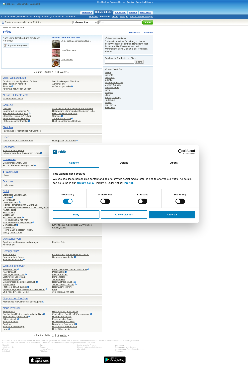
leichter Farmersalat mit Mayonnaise (21, 205)
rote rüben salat (68, 50)
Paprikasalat (67, 59)
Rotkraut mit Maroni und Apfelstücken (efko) (73, 111)
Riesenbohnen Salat (13, 98)
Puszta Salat (9, 212)
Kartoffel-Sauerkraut (13, 259)
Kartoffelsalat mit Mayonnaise (17, 222)
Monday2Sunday (113, 85)
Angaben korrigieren (17, 45)
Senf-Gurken (58, 279)
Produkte (93, 16)
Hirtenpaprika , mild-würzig (65, 311)
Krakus (108, 102)
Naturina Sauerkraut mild (64, 326)
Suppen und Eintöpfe (15, 298)
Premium (130, 2)
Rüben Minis (9, 284)
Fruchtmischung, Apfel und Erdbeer (20, 81)
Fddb (5, 27)
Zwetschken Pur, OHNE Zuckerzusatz (71, 314)
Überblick (5, 345)
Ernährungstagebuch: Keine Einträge (23, 22)
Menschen (120, 12)
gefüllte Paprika (60, 274)
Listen (115, 16)
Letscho (7, 108)
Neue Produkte (12, 308)
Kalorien (43, 345)
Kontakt (122, 2)
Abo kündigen (82, 349)
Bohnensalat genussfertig (15, 316)
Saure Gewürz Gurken (63, 284)
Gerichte (8, 127)
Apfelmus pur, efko (61, 86)
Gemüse (8, 105)
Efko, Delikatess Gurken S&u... (76, 41)
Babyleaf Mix (9, 227)
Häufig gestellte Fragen (86, 345)
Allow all (172, 214)
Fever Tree (110, 107)
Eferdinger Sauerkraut (13, 274)
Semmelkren (9, 311)
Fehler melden (120, 351)
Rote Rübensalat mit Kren (15, 220)
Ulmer (108, 95)
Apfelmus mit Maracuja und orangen (20, 242)
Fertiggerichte (11, 251)
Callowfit (109, 75)
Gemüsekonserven (14, 265)
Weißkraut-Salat (11, 279)
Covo (107, 90)
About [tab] (174, 162)
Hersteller (105, 16)
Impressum (119, 345)
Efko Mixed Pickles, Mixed (16, 292)
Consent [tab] (74, 162)
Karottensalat (9, 272)
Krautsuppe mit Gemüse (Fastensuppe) (22, 301)
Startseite (87, 12)
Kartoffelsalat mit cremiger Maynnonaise (72, 225)
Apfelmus (7, 324)
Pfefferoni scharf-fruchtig (15, 287)
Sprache (149, 2)
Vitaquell (109, 92)
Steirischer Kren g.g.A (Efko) (17, 116)
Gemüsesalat (9, 225)
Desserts (8, 181)
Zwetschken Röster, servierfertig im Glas (23, 314)
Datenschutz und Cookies (125, 347)
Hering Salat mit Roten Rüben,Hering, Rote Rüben (18, 231)
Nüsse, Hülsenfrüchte (15, 95)
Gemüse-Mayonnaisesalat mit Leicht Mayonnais (26, 207)
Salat (6, 191)
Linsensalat (8, 215)
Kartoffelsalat (9, 210)
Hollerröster (8, 185)
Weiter (63, 72)
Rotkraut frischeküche (63, 282)
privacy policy (85, 182)
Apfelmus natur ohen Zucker (17, 89)
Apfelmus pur (58, 84)
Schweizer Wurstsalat (63, 257)
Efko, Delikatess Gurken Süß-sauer (69, 269)
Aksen (108, 72)
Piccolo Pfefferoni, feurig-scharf (18, 165)
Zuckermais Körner (61, 118)
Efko (23, 27)
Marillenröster (59, 242)
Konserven (9, 159)
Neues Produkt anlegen (141, 16)
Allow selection (124, 214)
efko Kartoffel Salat (12, 217)
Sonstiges (8, 147)
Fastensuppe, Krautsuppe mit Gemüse (22, 131)
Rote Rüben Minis (61, 329)
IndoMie (108, 80)
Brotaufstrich (10, 171)
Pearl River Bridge (114, 82)
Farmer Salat (9, 254)
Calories (43, 347)
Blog (98, 2)
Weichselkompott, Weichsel (65, 81)
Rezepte (124, 16)
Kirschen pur (9, 244)
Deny (76, 214)
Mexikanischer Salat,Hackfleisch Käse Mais (63, 320)
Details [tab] (124, 162)
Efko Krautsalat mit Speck (15, 113)
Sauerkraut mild (10, 321)
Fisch (6, 137)
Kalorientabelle (103, 12)
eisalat (6, 175)
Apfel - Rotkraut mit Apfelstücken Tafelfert (72, 108)
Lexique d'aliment (46, 349)
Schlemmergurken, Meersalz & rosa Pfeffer (24, 289)
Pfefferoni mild (10, 269)
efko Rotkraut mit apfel (63, 292)
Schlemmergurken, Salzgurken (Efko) (21, 153)
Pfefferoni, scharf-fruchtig (15, 121)
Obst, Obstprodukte (14, 77)
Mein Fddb (145, 12)
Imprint (128, 182)
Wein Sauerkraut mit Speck (16, 118)
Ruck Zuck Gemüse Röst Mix (66, 121)
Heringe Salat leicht (62, 316)
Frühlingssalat (59, 227)
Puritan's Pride (112, 87)
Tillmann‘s (110, 77)
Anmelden (140, 2)
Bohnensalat (58, 277)
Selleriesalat (9, 200)
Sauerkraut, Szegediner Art (16, 111)
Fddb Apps (44, 351)
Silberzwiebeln (10, 319)
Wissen (133, 12)
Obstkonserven (12, 238)
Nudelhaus (110, 100)
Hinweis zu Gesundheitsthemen (89, 347)
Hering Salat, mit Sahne (64, 140)
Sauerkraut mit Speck (13, 150)
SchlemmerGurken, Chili (15, 163)
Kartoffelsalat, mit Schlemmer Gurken (70, 254)
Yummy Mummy (113, 97)
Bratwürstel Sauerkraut (14, 277)
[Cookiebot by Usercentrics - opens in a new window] (180, 151)
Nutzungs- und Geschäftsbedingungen (130, 349)
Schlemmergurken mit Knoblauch (19, 282)
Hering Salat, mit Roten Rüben (18, 140)
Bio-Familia (110, 105)
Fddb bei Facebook (109, 2)
